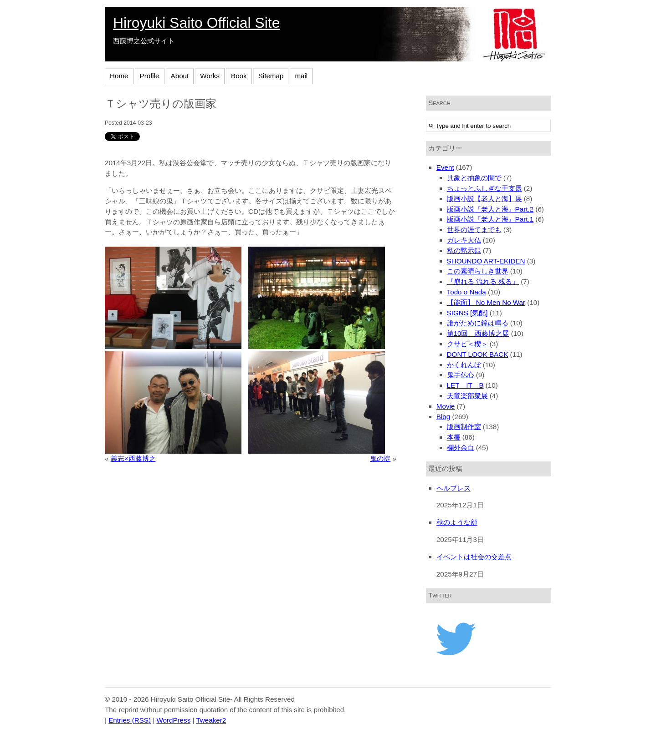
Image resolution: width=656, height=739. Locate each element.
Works (210, 76)
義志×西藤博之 (133, 458)
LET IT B (465, 385)
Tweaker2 (211, 720)
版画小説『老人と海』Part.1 (490, 219)
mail (301, 76)
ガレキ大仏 (464, 240)
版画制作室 (464, 426)
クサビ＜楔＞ (467, 344)
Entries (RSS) (129, 720)
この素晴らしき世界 (477, 271)
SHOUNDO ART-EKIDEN (486, 261)
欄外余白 (460, 447)
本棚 (454, 437)
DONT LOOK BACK (477, 354)
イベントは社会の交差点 (474, 557)
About (180, 76)
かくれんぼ (464, 365)
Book (239, 76)
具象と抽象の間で (474, 178)
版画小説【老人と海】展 (484, 198)
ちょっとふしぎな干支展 (484, 188)
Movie (445, 406)
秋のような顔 (456, 522)
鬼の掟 (380, 458)
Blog (443, 416)
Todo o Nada (466, 292)
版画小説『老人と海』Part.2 (490, 209)
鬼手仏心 (460, 375)
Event (445, 167)
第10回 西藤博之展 (478, 333)
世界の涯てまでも (474, 229)
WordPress (173, 720)
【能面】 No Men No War (486, 302)
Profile (149, 76)
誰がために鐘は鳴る (477, 323)
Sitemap (271, 76)
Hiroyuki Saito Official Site (196, 23)
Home (119, 76)
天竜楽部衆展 (467, 396)
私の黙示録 (464, 250)
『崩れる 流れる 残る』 (483, 281)
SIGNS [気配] (467, 313)
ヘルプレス (453, 488)
